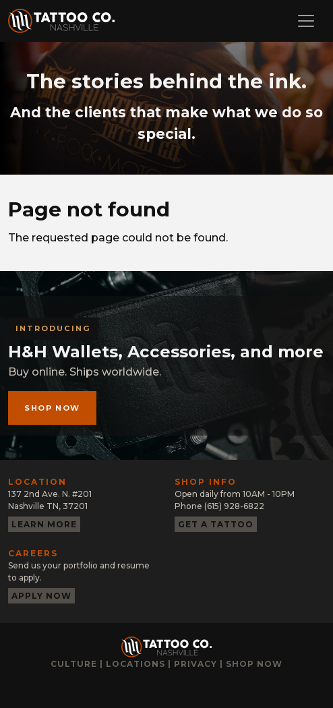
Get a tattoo (215, 524)
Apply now (41, 596)
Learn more (44, 524)
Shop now (52, 408)
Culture (74, 664)
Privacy (195, 664)
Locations (135, 664)
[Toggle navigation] (306, 20)
